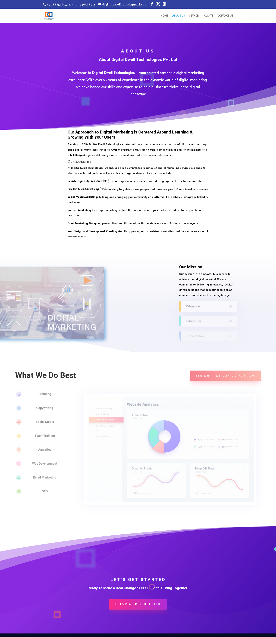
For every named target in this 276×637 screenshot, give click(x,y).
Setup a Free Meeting (138, 604)
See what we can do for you (225, 375)
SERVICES (194, 15)
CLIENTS (208, 15)
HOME (164, 15)
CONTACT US (225, 15)
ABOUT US (178, 15)
